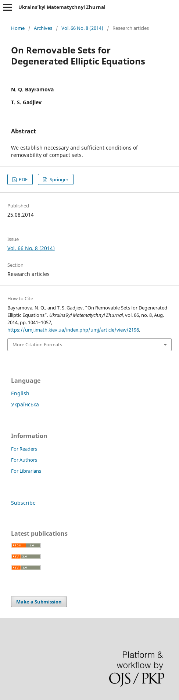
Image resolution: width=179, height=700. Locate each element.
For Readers (24, 448)
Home (18, 28)
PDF (23, 179)
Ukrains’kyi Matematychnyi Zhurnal (61, 7)
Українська (25, 404)
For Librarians (26, 471)
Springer (58, 179)
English (20, 393)
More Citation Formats (37, 344)
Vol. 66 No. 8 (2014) (82, 28)
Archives (43, 28)
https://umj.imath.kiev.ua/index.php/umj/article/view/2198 (73, 329)
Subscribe (23, 502)
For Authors (24, 459)
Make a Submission (39, 601)
